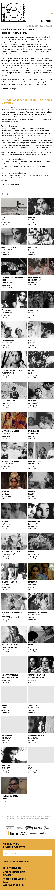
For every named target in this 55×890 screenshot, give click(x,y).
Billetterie (47, 21)
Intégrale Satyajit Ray (28, 29)
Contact (5, 861)
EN (48, 14)
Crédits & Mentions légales (19, 861)
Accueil (3, 29)
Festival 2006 (17, 29)
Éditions (9, 29)
